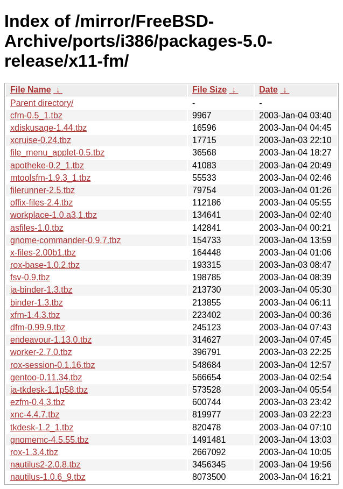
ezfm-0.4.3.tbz (37, 402)
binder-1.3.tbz (36, 302)
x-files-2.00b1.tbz (43, 252)
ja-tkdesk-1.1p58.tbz (49, 389)
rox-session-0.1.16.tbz (52, 365)
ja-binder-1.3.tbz (41, 289)
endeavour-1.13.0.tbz (51, 339)
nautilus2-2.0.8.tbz (45, 464)
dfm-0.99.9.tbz (37, 327)
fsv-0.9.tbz (30, 277)
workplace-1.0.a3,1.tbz (53, 214)
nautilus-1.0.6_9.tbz (48, 476)
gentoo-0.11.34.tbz (46, 377)
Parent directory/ (41, 103)
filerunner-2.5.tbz (42, 190)
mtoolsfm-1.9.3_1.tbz (50, 177)
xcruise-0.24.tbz (40, 140)
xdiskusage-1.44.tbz (48, 127)
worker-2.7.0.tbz (41, 352)
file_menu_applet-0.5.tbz (57, 152)
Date (268, 89)
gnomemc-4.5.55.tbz (49, 439)
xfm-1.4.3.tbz (35, 315)
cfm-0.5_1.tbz (36, 115)
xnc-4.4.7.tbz (35, 414)
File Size (209, 89)
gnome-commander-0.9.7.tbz (65, 240)
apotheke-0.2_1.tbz (47, 165)
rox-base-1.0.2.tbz (45, 265)
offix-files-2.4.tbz (41, 202)
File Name (30, 89)
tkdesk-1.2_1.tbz (41, 427)
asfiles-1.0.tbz (37, 227)
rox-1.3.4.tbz (34, 452)
